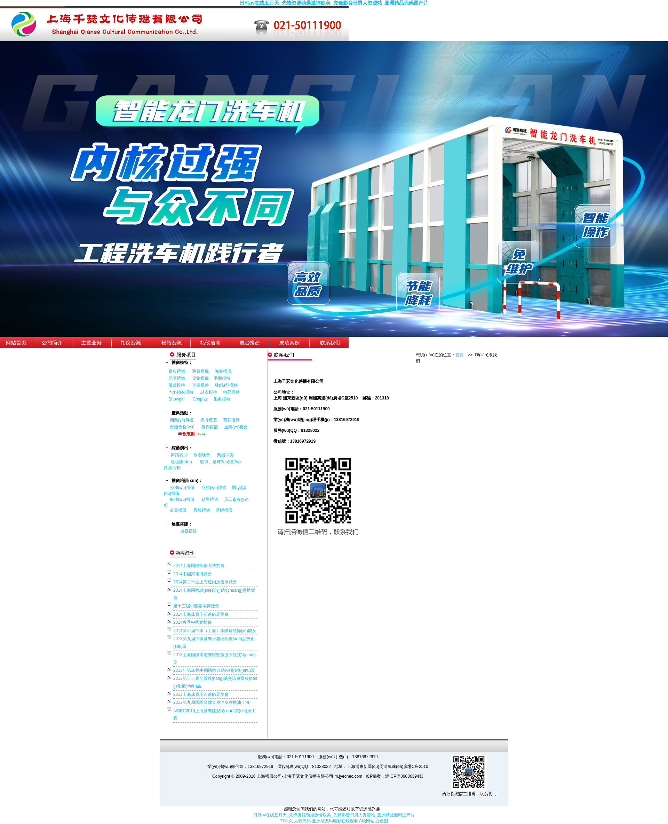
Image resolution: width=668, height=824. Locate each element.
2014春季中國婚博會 (192, 622)
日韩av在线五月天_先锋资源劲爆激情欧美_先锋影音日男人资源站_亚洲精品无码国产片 (334, 3)
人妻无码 (302, 820)
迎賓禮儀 (200, 371)
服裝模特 (176, 385)
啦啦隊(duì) (181, 461)
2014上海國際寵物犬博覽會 (198, 565)
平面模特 (222, 378)
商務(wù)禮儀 (213, 487)
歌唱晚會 (201, 454)
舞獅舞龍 (209, 427)
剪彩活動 (231, 420)
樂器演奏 (225, 454)
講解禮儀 (224, 510)
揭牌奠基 (208, 420)
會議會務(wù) (182, 427)
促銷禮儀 (200, 378)
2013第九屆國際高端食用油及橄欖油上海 (211, 702)
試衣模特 (208, 392)
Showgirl (176, 399)
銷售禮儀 (209, 499)
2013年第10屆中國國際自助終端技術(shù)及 (214, 670)
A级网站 (366, 820)
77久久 (286, 820)
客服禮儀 (201, 510)
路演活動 (172, 467)
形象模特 (222, 399)
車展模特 (200, 385)
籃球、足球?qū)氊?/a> (223, 461)
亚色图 (381, 820)
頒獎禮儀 (176, 378)
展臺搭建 (188, 531)
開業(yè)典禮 (182, 420)
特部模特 (231, 392)
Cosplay (201, 399)
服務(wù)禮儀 (182, 499)
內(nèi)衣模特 (180, 392)
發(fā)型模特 (226, 385)
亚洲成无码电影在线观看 (335, 820)
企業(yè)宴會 (236, 427)
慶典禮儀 (176, 371)
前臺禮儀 (178, 510)
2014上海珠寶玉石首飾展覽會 (201, 614)
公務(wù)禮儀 (182, 487)
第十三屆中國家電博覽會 (196, 606)
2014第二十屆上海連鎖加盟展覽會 (205, 582)
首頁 (459, 354)
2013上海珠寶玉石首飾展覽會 (201, 694)
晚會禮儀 (223, 371)
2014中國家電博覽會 (192, 574)
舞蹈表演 (179, 454)
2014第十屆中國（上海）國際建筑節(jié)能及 (214, 630)
